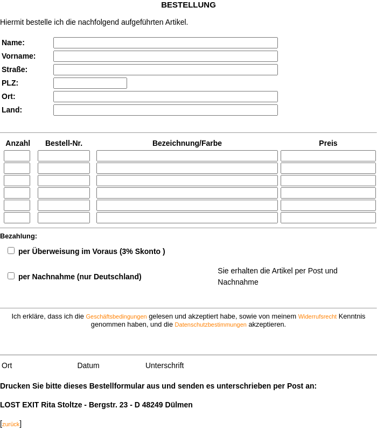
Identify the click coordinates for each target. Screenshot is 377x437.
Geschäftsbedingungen (116, 316)
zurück (10, 424)
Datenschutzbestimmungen (211, 324)
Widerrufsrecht (317, 316)
